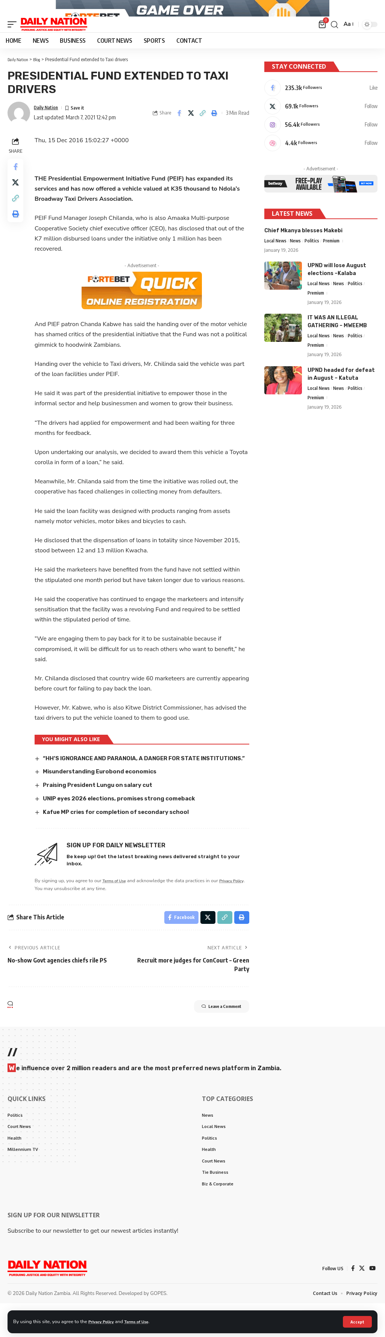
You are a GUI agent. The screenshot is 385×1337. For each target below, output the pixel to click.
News (299, 266)
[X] (320, 127)
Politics (316, 266)
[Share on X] (191, 131)
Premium (336, 266)
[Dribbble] (320, 167)
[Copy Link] (202, 131)
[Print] (214, 131)
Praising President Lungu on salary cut (104, 811)
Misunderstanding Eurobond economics (105, 798)
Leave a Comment (211, 1036)
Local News (276, 266)
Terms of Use (144, 1321)
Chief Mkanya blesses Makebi (303, 255)
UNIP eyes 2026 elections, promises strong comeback (127, 825)
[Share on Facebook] (179, 131)
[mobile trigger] (14, 43)
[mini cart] (321, 42)
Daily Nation (49, 125)
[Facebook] (320, 107)
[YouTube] (372, 1301)
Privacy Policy (103, 1321)
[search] (333, 42)
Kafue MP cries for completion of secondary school (123, 838)
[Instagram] (320, 147)
